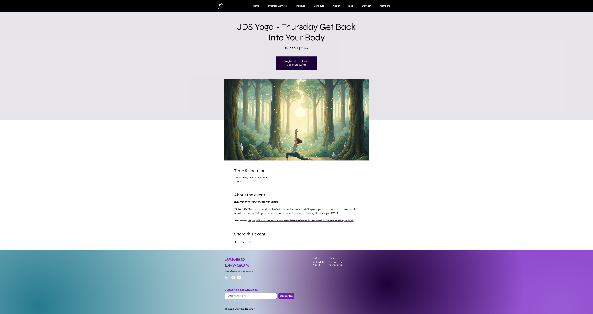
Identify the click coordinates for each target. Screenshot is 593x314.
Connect (333, 258)
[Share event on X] (242, 242)
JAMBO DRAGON (237, 262)
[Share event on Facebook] (235, 242)
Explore (316, 258)
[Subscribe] (286, 296)
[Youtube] (239, 277)
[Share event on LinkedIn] (250, 242)
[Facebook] (233, 277)
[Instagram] (227, 277)
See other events (296, 65)
